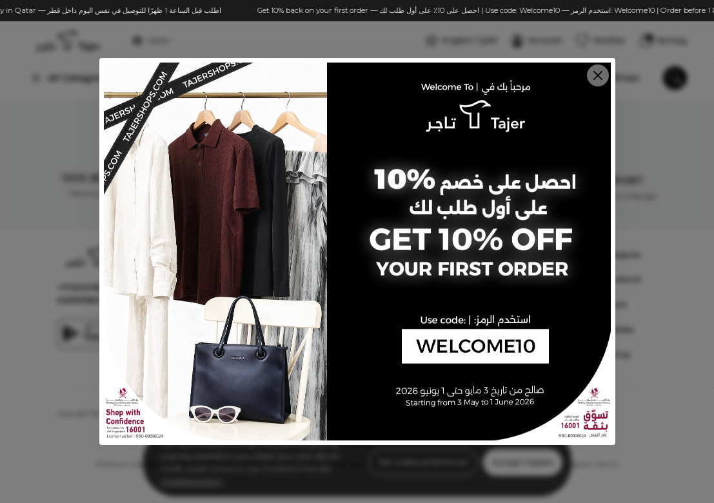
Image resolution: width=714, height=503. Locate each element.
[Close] (598, 75)
